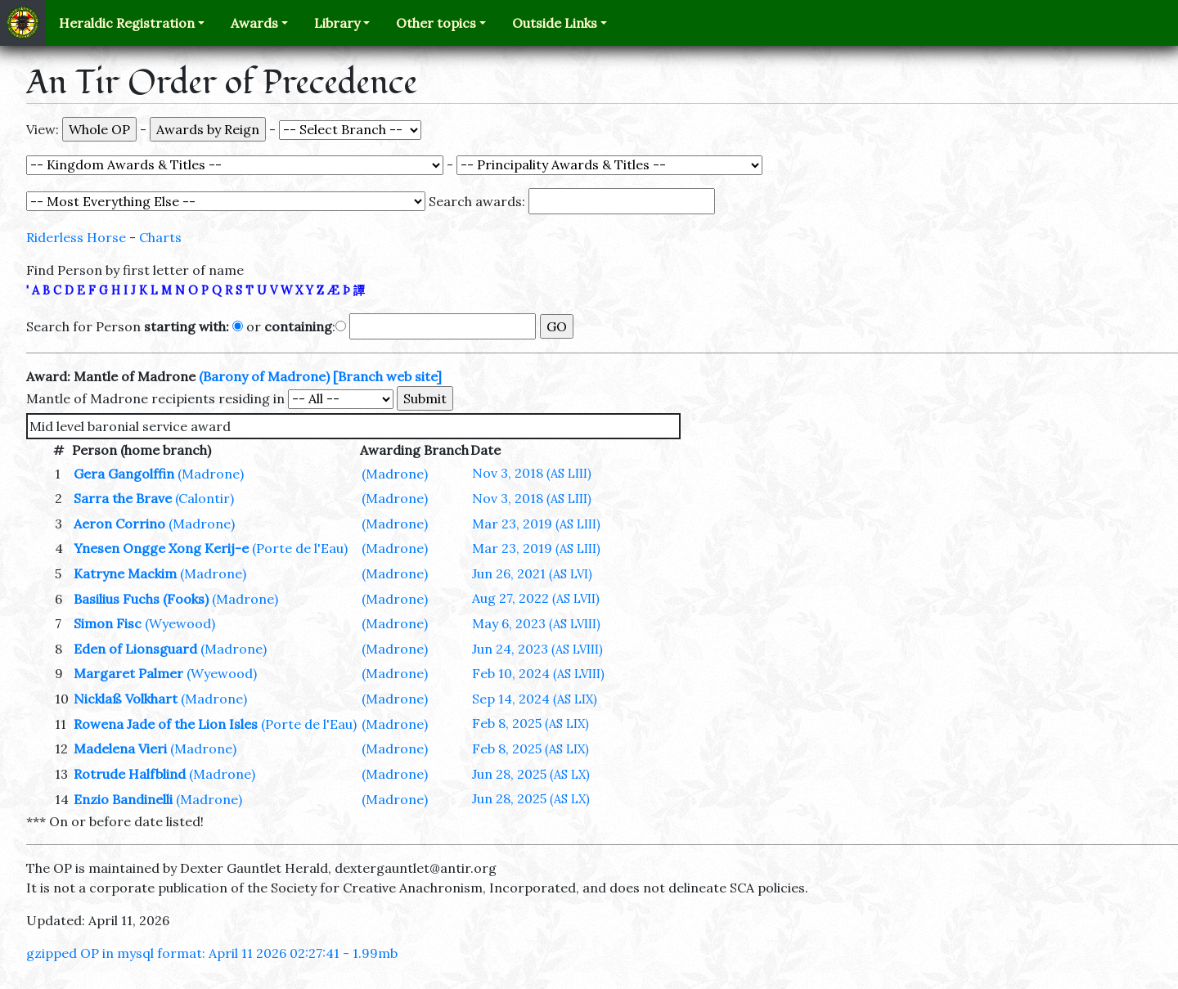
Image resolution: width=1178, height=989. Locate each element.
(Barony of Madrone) (264, 376)
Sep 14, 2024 (534, 698)
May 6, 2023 (536, 623)
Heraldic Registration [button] (127, 23)
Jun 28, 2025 (531, 774)
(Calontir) (204, 498)
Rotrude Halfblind (130, 774)
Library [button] (337, 23)
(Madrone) (211, 473)
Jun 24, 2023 (537, 649)
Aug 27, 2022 (536, 598)
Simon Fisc (108, 623)
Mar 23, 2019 (536, 523)
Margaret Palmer (128, 673)
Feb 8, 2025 (530, 723)
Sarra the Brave (123, 498)
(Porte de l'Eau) (300, 548)
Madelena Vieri (120, 748)
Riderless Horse (76, 237)
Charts (160, 237)
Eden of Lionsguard (135, 649)
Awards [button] (254, 23)
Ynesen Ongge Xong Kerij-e (161, 548)
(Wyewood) (180, 623)
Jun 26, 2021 (532, 573)
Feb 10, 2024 (538, 673)
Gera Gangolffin (124, 473)
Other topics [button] (436, 23)
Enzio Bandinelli (123, 799)
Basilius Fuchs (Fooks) (141, 599)
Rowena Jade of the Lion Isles (166, 724)
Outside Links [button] (554, 23)
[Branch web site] (387, 376)
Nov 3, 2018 (531, 473)
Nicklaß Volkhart (126, 698)
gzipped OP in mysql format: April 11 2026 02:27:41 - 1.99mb (212, 953)
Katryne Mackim (125, 573)
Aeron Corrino (119, 523)
